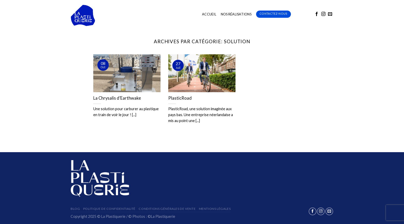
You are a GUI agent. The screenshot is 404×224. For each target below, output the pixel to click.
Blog (75, 209)
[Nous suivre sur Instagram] (323, 14)
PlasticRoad (180, 98)
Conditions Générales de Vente (167, 209)
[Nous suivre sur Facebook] (317, 14)
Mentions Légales (215, 209)
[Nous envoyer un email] (330, 14)
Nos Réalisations (236, 14)
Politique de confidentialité (109, 209)
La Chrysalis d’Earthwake (117, 98)
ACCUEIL (209, 14)
